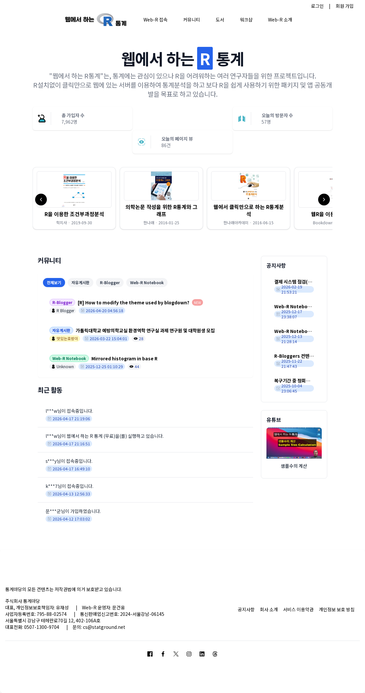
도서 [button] (220, 19)
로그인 (317, 6)
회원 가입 (345, 6)
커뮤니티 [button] (191, 19)
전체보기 (54, 282)
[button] (74, 198)
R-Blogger (110, 282)
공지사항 (246, 609)
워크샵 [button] (246, 19)
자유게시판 (80, 282)
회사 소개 (269, 609)
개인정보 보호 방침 (337, 609)
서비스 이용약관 (298, 609)
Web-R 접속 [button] (155, 19)
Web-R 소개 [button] (280, 19)
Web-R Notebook (147, 282)
